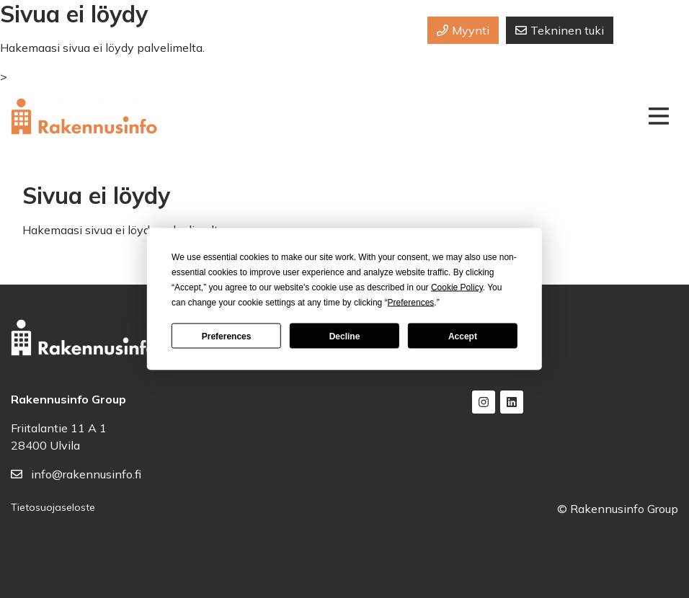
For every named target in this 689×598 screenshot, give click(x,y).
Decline (344, 336)
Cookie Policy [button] (457, 287)
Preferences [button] (411, 303)
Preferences (227, 336)
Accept (462, 336)
